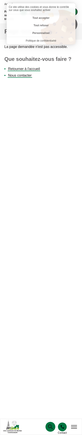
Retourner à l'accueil (24, 69)
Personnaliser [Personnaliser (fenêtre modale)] (41, 33)
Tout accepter (41, 17)
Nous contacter (20, 75)
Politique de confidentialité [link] (41, 40)
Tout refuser (41, 25)
